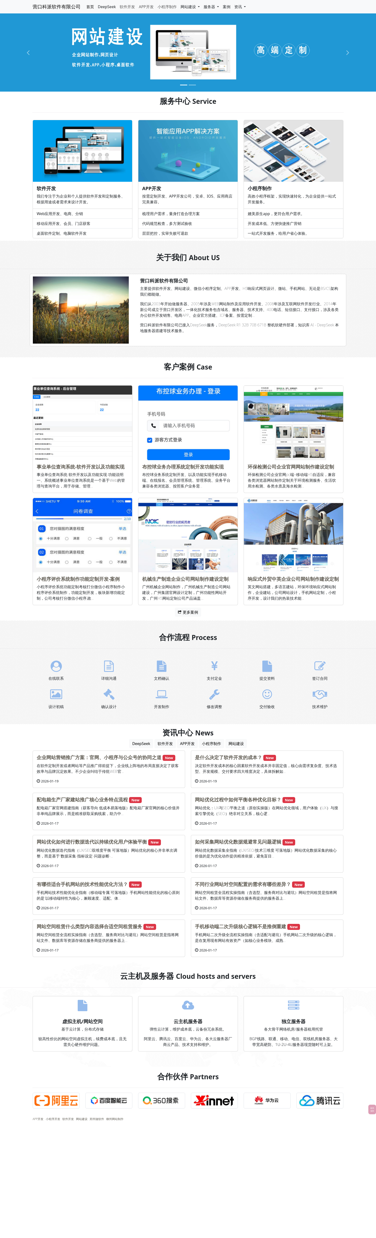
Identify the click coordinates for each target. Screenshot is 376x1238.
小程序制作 (167, 6)
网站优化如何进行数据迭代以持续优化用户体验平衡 (92, 842)
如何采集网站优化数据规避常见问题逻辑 (238, 842)
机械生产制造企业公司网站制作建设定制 (185, 579)
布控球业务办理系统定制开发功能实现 (183, 467)
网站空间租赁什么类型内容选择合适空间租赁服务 (89, 926)
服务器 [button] (210, 6)
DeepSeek (107, 6)
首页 (90, 6)
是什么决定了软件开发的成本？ (228, 757)
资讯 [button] (238, 6)
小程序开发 (53, 1119)
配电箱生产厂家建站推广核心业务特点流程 (82, 799)
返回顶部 (372, 1109)
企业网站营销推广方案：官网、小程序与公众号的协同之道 (99, 757)
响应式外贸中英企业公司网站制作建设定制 (293, 579)
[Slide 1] (183, 85)
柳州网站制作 (114, 1119)
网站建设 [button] (189, 6)
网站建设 (236, 743)
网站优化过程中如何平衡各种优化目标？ (238, 799)
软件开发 (127, 6)
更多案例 (188, 612)
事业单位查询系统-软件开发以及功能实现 (80, 467)
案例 (226, 6)
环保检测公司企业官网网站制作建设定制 (291, 467)
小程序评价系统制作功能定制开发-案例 (78, 579)
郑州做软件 (97, 1119)
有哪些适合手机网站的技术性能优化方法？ (82, 884)
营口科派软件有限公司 (57, 6)
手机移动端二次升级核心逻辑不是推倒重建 (240, 926)
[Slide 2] (192, 85)
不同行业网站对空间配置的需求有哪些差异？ (243, 884)
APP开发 (146, 6)
